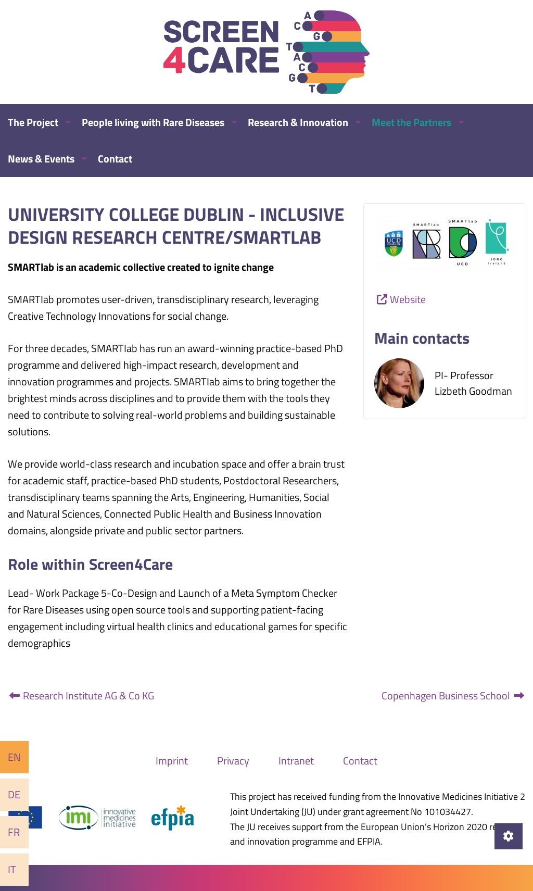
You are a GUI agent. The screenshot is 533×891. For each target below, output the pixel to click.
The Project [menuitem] (33, 122)
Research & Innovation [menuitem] (298, 122)
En (14, 757)
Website (408, 299)
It (12, 869)
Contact (360, 760)
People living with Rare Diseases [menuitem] (153, 122)
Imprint (172, 760)
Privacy (233, 760)
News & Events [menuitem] (41, 158)
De (14, 794)
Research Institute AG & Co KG (81, 695)
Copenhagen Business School (453, 695)
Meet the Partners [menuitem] (411, 122)
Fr (14, 832)
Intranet (296, 760)
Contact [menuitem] (115, 158)
